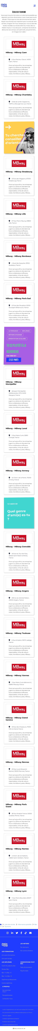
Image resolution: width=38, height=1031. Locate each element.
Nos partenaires (7, 995)
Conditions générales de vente (10, 1024)
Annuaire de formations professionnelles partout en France (17, 1012)
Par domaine (24, 947)
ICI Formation (29, 1009)
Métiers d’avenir (15, 335)
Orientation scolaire (17, 339)
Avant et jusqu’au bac (8, 966)
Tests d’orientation (26, 967)
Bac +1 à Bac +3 (6, 972)
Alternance (13, 331)
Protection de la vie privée (8, 1021)
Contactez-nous (7, 998)
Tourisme (7, 926)
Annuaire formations (8, 955)
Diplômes (26, 331)
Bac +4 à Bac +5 (7, 976)
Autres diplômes (7, 983)
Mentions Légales (6, 1015)
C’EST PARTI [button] (13, 359)
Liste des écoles (9, 924)
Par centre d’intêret (26, 950)
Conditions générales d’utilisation (10, 1018)
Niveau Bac (5, 969)
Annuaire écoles (7, 958)
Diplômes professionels (9, 979)
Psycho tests (24, 971)
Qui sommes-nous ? (6, 991)
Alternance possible (24, 924)
